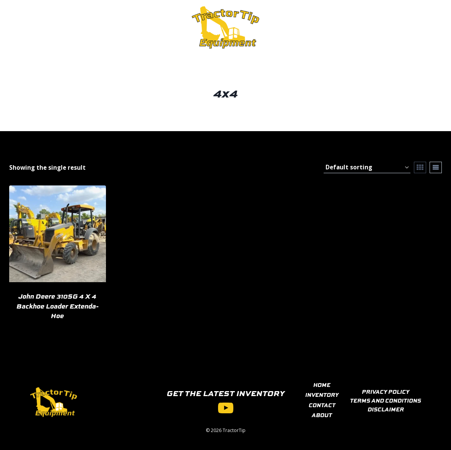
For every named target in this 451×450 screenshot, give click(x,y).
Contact (134, 27)
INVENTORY (322, 394)
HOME (322, 384)
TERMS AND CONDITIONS (385, 400)
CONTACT (322, 405)
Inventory (89, 27)
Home (51, 27)
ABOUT (322, 415)
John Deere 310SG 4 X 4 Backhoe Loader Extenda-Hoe (57, 305)
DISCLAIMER (386, 409)
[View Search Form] (405, 27)
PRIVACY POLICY (385, 391)
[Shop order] (367, 167)
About (170, 27)
